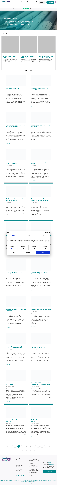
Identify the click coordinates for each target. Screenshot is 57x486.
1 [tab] (25, 71)
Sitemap (29, 482)
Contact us (49, 472)
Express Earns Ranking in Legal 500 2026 (41, 310)
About (14, 1)
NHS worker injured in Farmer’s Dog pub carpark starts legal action (9, 57)
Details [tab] (28, 235)
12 (22, 450)
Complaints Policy (11, 481)
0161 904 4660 (42, 2)
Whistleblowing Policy (36, 481)
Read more (8, 107)
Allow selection (28, 252)
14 (30, 450)
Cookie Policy (22, 481)
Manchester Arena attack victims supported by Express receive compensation (46, 57)
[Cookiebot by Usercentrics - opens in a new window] (45, 232)
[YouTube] (23, 476)
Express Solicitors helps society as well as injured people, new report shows (28, 57)
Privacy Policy (17, 481)
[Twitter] (21, 476)
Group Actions (53, 6)
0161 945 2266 (48, 461)
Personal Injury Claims (18, 6)
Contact (28, 1)
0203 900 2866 (52, 465)
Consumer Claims (43, 6)
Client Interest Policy (28, 481)
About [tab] (43, 235)
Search (33, 2)
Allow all (42, 252)
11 (49, 447)
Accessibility (34, 482)
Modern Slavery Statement (52, 481)
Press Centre (6, 481)
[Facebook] (18, 476)
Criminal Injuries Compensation (35, 6)
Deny (14, 252)
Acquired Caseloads (24, 482)
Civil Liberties (48, 6)
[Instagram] (16, 476)
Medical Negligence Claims (26, 6)
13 (26, 450)
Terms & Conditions (43, 481)
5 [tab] (30, 71)
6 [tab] (31, 71)
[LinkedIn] (20, 476)
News (24, 1)
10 (45, 447)
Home (5, 31)
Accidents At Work (4, 6)
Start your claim (51, 2)
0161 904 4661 (51, 463)
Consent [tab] (13, 235)
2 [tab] (26, 71)
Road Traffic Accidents (11, 6)
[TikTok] (25, 476)
